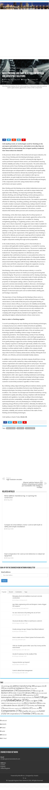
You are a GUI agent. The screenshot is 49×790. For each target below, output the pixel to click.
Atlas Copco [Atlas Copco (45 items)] (32, 688)
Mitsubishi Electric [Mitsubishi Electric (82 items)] (12, 705)
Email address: (6, 572)
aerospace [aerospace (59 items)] (39, 686)
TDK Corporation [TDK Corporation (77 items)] (14, 714)
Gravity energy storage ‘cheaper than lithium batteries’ (28, 629)
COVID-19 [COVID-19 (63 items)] (16, 693)
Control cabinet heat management (22, 670)
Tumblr (2, 731)
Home (4, 68)
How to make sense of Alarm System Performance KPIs (28, 637)
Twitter (3, 727)
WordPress (21, 775)
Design (9, 68)
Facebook (3, 720)
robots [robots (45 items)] (36, 708)
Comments (18, 592)
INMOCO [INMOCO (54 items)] (5, 703)
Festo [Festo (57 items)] (31, 697)
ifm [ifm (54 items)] (31, 701)
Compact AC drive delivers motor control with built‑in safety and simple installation (23, 526)
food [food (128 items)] (39, 697)
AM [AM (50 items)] (7, 688)
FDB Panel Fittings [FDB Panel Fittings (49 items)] (21, 697)
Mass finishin (11, 428)
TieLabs (36, 775)
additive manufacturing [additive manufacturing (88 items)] (24, 686)
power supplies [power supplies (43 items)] (16, 708)
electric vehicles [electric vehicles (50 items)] (9, 695)
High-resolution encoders (16, 478)
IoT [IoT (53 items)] (21, 703)
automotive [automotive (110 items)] (27, 690)
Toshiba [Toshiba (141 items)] (29, 713)
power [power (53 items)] (7, 708)
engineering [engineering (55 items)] (31, 695)
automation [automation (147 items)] (10, 690)
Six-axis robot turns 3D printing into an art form (26, 612)
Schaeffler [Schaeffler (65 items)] (26, 711)
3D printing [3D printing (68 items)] (6, 686)
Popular (4, 592)
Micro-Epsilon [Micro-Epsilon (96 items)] (32, 703)
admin (5, 79)
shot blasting (30, 428)
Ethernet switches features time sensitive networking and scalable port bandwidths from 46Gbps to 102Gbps (32, 484)
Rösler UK (24, 417)
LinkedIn (3, 724)
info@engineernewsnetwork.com (10, 759)
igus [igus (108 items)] (38, 700)
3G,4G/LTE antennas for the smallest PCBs (24, 654)
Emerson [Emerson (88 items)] (20, 695)
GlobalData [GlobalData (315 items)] (17, 700)
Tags (25, 592)
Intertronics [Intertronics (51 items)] (14, 703)
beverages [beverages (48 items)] (39, 691)
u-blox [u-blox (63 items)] (39, 714)
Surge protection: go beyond (20, 662)
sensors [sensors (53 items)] (35, 711)
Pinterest (3, 735)
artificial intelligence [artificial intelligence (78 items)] (18, 688)
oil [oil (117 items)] (25, 705)
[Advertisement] (24, 115)
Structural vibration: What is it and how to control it (27, 621)
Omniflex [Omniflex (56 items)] (33, 705)
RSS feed (3, 738)
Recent (11, 592)
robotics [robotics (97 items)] (27, 708)
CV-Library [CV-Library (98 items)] (28, 693)
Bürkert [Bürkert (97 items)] (6, 693)
